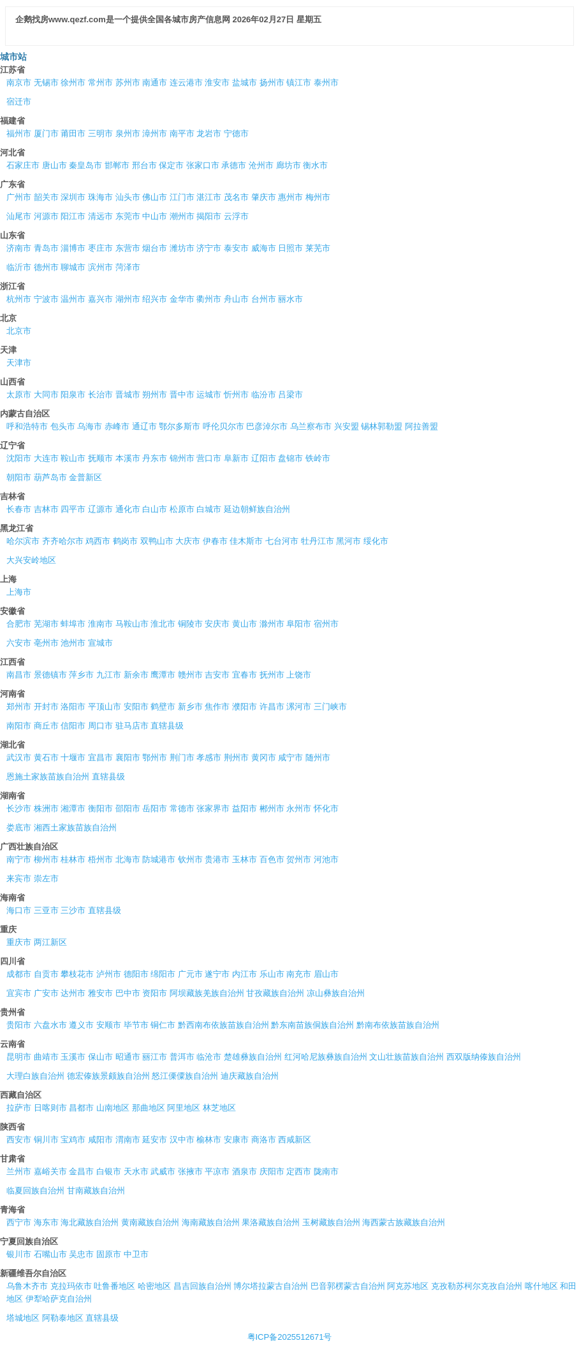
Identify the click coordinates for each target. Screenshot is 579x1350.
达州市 (73, 993)
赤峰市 (117, 426)
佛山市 (154, 197)
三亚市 (46, 910)
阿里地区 (183, 1107)
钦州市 (190, 859)
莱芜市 (317, 248)
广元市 (190, 974)
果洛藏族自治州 (271, 1222)
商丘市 (46, 725)
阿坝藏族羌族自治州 (207, 993)
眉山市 (326, 974)
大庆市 (187, 541)
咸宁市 (290, 757)
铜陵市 (190, 624)
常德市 (182, 808)
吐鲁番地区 (114, 1286)
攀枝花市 (77, 974)
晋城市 (127, 394)
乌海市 (89, 426)
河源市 (46, 216)
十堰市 (73, 757)
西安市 (18, 1139)
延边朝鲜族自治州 (257, 509)
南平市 (182, 133)
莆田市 (73, 133)
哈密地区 (154, 1286)
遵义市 (81, 1025)
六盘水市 (50, 1025)
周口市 (100, 725)
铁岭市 (317, 458)
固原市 (108, 1254)
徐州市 (73, 82)
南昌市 (18, 674)
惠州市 (290, 197)
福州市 (18, 133)
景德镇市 (50, 674)
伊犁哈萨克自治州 (59, 1299)
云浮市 (236, 216)
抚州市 (272, 674)
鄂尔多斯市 (179, 426)
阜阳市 (298, 624)
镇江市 (298, 82)
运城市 (208, 394)
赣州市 (190, 674)
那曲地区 (148, 1107)
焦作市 (217, 706)
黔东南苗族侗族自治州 (312, 1025)
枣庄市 (100, 248)
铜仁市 (162, 1025)
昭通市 (127, 1057)
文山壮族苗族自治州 (406, 1057)
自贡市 (46, 974)
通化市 (127, 509)
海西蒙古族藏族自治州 (403, 1222)
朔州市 (154, 394)
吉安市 (217, 674)
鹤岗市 (125, 541)
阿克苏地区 (408, 1286)
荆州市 (236, 757)
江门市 (182, 197)
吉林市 (46, 509)
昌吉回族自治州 (202, 1286)
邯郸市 (117, 165)
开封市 (46, 706)
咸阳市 (100, 1139)
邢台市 (144, 165)
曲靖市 (46, 1057)
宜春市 (244, 674)
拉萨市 (18, 1107)
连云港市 (186, 82)
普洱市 (182, 1057)
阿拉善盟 (421, 426)
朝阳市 (18, 477)
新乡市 (190, 706)
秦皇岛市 (85, 165)
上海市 (18, 592)
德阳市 (136, 974)
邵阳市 (127, 808)
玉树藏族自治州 (331, 1222)
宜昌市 (100, 757)
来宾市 (18, 878)
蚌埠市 (73, 624)
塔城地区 (23, 1318)
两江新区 (50, 942)
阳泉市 (73, 394)
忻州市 (236, 394)
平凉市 (217, 1171)
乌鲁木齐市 (27, 1286)
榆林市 (208, 1139)
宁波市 (46, 299)
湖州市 (127, 299)
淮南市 (100, 624)
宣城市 (100, 643)
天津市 (18, 362)
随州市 (317, 757)
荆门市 (182, 757)
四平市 (73, 509)
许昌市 (272, 706)
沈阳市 (18, 458)
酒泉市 (244, 1171)
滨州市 (100, 267)
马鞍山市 (132, 624)
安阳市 (136, 706)
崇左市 (46, 878)
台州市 (263, 299)
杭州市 (18, 299)
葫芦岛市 (50, 477)
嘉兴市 (100, 299)
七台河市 (281, 541)
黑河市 (348, 541)
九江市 (108, 674)
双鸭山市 (156, 541)
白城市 (208, 509)
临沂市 (18, 267)
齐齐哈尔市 (63, 541)
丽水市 (290, 299)
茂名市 (236, 197)
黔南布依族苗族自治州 (397, 1025)
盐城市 (244, 82)
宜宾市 (18, 993)
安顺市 (108, 1025)
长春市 (18, 509)
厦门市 (46, 133)
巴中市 (127, 993)
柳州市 (46, 859)
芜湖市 (46, 624)
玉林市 (244, 859)
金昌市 (81, 1171)
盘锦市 (290, 458)
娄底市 (18, 827)
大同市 (46, 394)
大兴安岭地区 (31, 560)
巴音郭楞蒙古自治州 (348, 1286)
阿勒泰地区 (63, 1318)
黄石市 (46, 757)
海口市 (18, 910)
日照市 (290, 248)
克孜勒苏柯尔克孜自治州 (476, 1286)
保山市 (100, 1057)
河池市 (326, 859)
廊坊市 (288, 165)
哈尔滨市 (23, 541)
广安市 (46, 993)
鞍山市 (73, 458)
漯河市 (298, 706)
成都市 (18, 974)
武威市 (162, 1171)
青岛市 (46, 248)
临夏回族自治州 (35, 1190)
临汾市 (263, 394)
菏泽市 (127, 267)
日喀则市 (50, 1107)
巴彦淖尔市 (267, 426)
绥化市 (375, 541)
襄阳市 (127, 757)
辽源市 (100, 509)
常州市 (100, 82)
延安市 (154, 1139)
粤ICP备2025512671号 (289, 1337)
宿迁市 (18, 101)
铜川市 (46, 1139)
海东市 (46, 1222)
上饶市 (298, 674)
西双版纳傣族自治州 (483, 1057)
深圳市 (73, 197)
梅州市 (317, 197)
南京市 (18, 82)
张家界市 (213, 808)
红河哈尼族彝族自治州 (325, 1057)
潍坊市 (182, 248)
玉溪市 (73, 1057)
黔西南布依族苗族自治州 (223, 1025)
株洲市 (46, 808)
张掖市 (190, 1171)
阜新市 (236, 458)
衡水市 (315, 165)
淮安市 (217, 82)
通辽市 (144, 426)
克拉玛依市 (71, 1286)
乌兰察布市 (311, 426)
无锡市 (46, 82)
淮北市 (162, 624)
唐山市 (54, 165)
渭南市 (127, 1139)
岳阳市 (154, 808)
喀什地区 (541, 1286)
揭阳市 (208, 216)
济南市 (18, 248)
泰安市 (236, 248)
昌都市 (81, 1107)
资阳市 (154, 993)
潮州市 (182, 216)
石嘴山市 (50, 1254)
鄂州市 (154, 757)
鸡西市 (97, 541)
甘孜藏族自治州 (275, 993)
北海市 (127, 859)
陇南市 (326, 1171)
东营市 (127, 248)
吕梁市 (290, 394)
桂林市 (73, 859)
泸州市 (108, 974)
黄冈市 (263, 757)
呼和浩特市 (27, 426)
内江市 (244, 974)
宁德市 (236, 133)
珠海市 (100, 197)
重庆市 (18, 942)
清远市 (100, 216)
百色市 (272, 859)
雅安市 (100, 993)
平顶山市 (104, 706)
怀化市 (326, 808)
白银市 (108, 1171)
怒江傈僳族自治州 (185, 1076)
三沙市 (73, 910)
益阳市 (244, 808)
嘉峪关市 (50, 1171)
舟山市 (236, 299)
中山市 (154, 216)
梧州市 (100, 859)
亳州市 (46, 643)
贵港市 (217, 859)
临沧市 (208, 1057)
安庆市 (217, 624)
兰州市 (18, 1171)
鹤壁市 (162, 706)
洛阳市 (73, 706)
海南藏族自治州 (211, 1222)
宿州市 (326, 624)
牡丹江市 (317, 541)
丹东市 (154, 458)
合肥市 (18, 624)
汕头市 (127, 197)
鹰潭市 (162, 674)
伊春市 (215, 541)
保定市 (171, 165)
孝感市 (208, 757)
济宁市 (208, 248)
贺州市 (298, 859)
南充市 (298, 974)
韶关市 (46, 197)
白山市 (154, 509)
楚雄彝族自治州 (253, 1057)
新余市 (136, 674)
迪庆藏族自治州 (250, 1076)
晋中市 (182, 394)
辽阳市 (263, 458)
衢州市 (208, 299)
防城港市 (158, 859)
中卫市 (136, 1254)
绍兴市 (154, 299)
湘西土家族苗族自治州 (75, 827)
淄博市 (73, 248)
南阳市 (18, 725)
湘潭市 (73, 808)
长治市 (100, 394)
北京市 (18, 331)
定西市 (298, 1171)
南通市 (154, 82)
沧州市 (261, 165)
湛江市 (208, 197)
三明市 (100, 133)
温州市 (73, 299)
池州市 (73, 643)
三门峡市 (330, 706)
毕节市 (136, 1025)
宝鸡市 (73, 1139)
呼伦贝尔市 (223, 426)
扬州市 (272, 82)
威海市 (263, 248)
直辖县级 (167, 725)
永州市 (298, 808)
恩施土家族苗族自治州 (47, 776)
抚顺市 (100, 458)
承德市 (233, 165)
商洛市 (263, 1139)
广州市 (18, 197)
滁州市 (272, 624)
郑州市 (18, 706)
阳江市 (73, 216)
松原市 (182, 509)
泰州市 (326, 82)
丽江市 (154, 1057)
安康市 (236, 1139)
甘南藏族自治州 (96, 1190)
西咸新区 (294, 1139)
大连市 (46, 458)
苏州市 (127, 82)
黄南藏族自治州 (150, 1222)
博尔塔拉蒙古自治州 (270, 1286)
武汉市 (18, 757)
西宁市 (18, 1222)
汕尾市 (18, 216)
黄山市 (244, 624)
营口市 (208, 458)
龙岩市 (208, 133)
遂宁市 (217, 974)
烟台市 (154, 248)
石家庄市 (23, 165)
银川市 (18, 1254)
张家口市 (202, 165)
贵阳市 (18, 1025)
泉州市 (127, 133)
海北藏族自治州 (90, 1222)
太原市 (18, 394)
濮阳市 (244, 706)
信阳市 (73, 725)
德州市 (46, 267)
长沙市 (18, 808)
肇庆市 (263, 197)
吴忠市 (81, 1254)
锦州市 (182, 458)
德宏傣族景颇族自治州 (108, 1076)
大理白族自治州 (35, 1076)
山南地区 (112, 1107)
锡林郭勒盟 (381, 426)
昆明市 (18, 1057)
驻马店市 (132, 725)
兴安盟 (346, 426)
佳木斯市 (246, 541)
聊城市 (73, 267)
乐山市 (272, 974)
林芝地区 (219, 1107)
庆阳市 (272, 1171)
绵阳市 (162, 974)
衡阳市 (100, 808)
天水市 (136, 1171)
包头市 (62, 426)
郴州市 (272, 808)
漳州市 (154, 133)
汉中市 (182, 1139)
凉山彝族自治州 (336, 993)
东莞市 (127, 216)
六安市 (18, 643)
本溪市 (127, 458)
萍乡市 (81, 674)
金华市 (182, 299)
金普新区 (85, 477)
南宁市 (18, 859)
